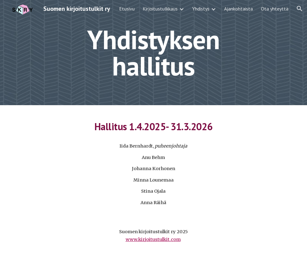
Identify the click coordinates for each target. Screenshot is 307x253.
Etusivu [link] (127, 9)
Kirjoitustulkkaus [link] (160, 9)
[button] (299, 8)
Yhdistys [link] (201, 9)
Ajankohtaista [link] (238, 9)
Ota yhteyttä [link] (274, 9)
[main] (154, 53)
